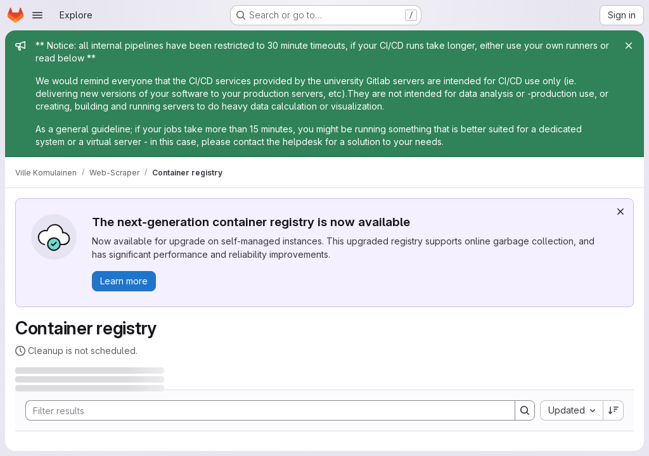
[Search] (264, 410)
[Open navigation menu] (37, 15)
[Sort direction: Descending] (613, 410)
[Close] (628, 45)
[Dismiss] (620, 211)
